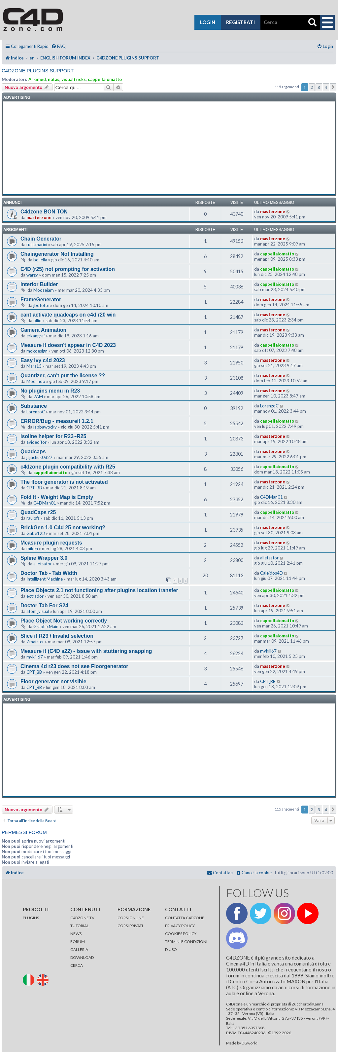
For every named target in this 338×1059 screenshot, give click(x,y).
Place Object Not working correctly (63, 621)
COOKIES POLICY (180, 933)
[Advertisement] (169, 148)
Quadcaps (33, 451)
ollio (37, 320)
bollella (40, 259)
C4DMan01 (44, 503)
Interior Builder (39, 284)
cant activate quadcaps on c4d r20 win (68, 315)
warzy (32, 275)
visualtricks (73, 79)
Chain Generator (40, 239)
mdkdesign (37, 351)
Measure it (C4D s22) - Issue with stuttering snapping (86, 651)
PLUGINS (31, 917)
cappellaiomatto (105, 79)
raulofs (33, 518)
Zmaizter (35, 641)
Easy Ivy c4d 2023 (42, 360)
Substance (33, 406)
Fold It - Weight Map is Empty (56, 497)
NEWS (76, 933)
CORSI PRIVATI (130, 925)
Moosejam (43, 290)
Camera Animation (43, 330)
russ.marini (36, 244)
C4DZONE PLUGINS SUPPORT (38, 70)
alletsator (42, 563)
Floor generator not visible (53, 681)
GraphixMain (45, 626)
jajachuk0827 (39, 457)
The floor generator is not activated (64, 482)
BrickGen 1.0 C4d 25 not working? (62, 527)
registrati (240, 22)
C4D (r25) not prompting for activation (67, 269)
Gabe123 (35, 533)
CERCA (76, 965)
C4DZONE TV (82, 917)
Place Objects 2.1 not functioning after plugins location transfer (99, 590)
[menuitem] (58, 46)
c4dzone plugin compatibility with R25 (67, 467)
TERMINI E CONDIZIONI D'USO (186, 945)
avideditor (36, 442)
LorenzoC (35, 411)
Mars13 (34, 366)
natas (53, 79)
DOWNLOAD (82, 957)
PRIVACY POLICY (180, 925)
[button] (333, 87)
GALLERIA (79, 949)
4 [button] (326, 87)
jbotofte (41, 305)
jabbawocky (45, 427)
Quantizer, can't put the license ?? (62, 375)
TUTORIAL (79, 925)
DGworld (249, 1043)
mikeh (32, 548)
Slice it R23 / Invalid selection (56, 636)
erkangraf (35, 335)
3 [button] (319, 87)
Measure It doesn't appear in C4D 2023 (68, 345)
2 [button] (312, 87)
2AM (38, 396)
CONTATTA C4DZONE (184, 917)
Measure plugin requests (51, 543)
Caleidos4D (271, 573)
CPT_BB (34, 487)
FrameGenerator (40, 299)
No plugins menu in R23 (50, 391)
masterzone (38, 217)
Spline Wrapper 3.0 (43, 558)
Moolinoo (35, 381)
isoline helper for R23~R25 (53, 436)
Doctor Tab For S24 (44, 605)
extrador (35, 596)
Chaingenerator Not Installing (57, 254)
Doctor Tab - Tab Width (48, 573)
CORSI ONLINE (131, 917)
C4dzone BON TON (44, 211)
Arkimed (37, 79)
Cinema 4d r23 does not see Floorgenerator (74, 666)
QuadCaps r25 (38, 512)
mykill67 (34, 657)
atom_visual (37, 611)
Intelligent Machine (44, 579)
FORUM (77, 941)
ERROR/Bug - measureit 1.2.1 (56, 421)
